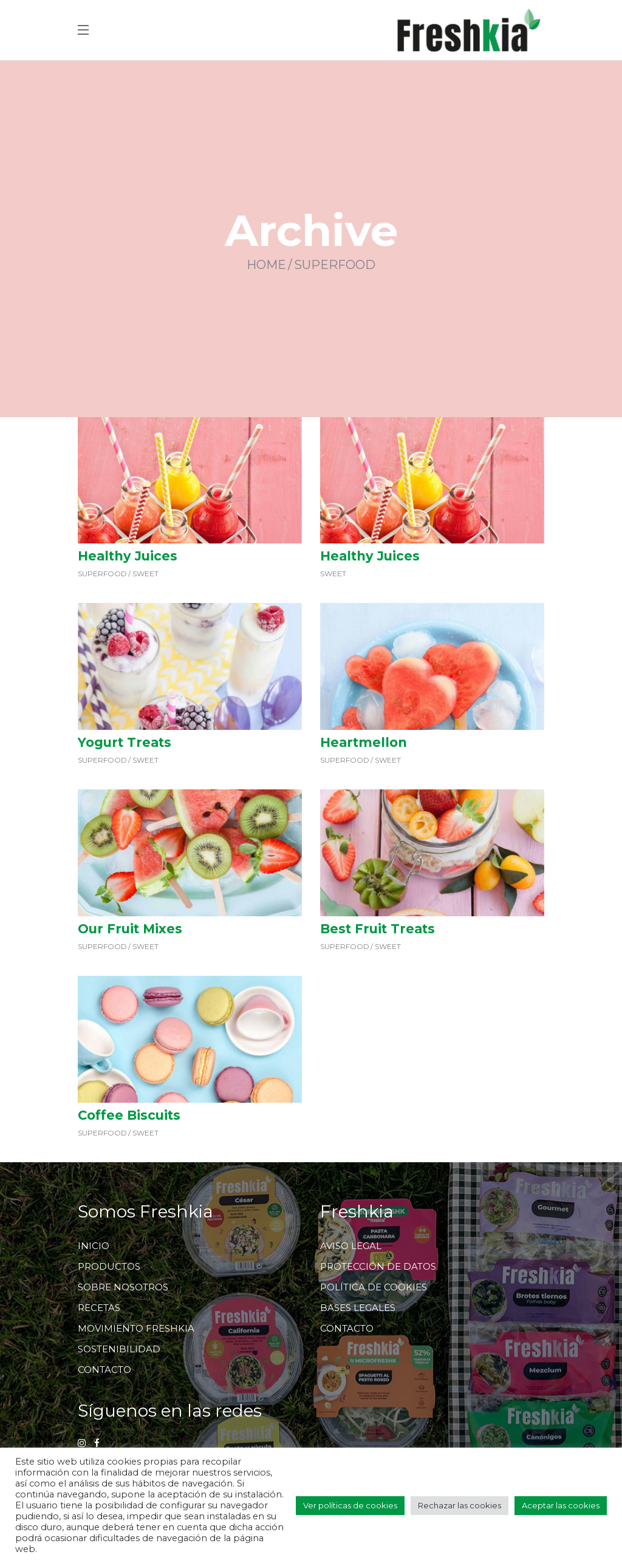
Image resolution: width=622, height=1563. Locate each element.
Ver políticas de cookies (350, 1505)
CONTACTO (104, 1369)
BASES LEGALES (357, 1307)
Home (266, 265)
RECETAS (99, 1307)
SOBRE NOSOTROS (123, 1287)
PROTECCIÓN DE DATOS (378, 1266)
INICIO (93, 1245)
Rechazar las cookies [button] (459, 1505)
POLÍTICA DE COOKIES (373, 1287)
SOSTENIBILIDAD (119, 1349)
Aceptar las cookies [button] (561, 1505)
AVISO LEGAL (350, 1245)
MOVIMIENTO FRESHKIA (136, 1328)
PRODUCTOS (109, 1266)
